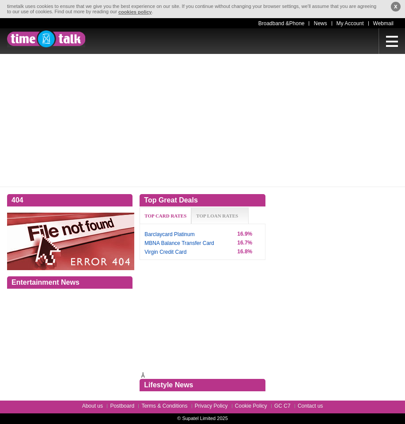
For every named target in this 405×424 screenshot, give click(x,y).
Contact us (310, 406)
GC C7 (282, 406)
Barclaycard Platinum (169, 234)
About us (92, 406)
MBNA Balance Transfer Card (179, 243)
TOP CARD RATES (165, 215)
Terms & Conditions (164, 406)
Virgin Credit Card (165, 252)
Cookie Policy (251, 406)
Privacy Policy (211, 406)
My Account (350, 23)
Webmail (383, 23)
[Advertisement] (202, 120)
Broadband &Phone (281, 23)
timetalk (46, 39)
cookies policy (135, 12)
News (320, 23)
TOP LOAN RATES (217, 215)
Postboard (122, 406)
